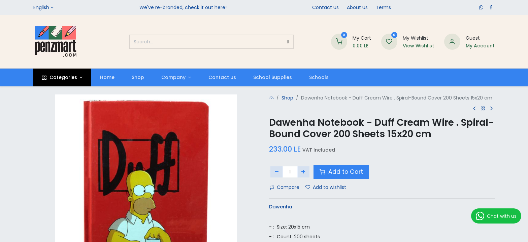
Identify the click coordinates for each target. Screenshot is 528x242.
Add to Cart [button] (341, 172)
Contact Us (325, 7)
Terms (383, 7)
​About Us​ (357, 7)
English (41, 7)
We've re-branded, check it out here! (183, 7)
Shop (287, 97)
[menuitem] (107, 77)
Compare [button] (284, 187)
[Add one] (303, 171)
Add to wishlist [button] (325, 187)
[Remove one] (276, 171)
